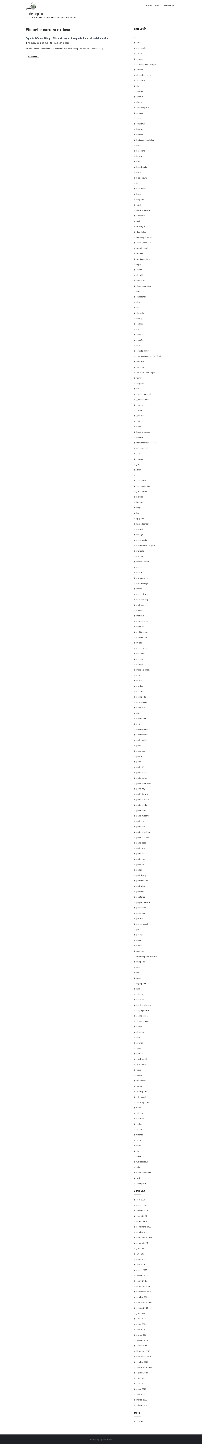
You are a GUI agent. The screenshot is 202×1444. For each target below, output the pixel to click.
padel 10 (140, 767)
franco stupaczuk (143, 394)
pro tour (140, 929)
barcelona (140, 150)
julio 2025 (140, 1248)
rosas (138, 978)
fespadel (140, 383)
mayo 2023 (141, 1389)
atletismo (140, 123)
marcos (139, 567)
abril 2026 (140, 1199)
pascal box (141, 907)
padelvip (140, 891)
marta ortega (142, 583)
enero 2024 (141, 1345)
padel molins (142, 810)
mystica (139, 686)
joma (138, 469)
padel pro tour (142, 837)
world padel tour (143, 1172)
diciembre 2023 (143, 1351)
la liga (138, 507)
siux (138, 1037)
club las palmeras (144, 237)
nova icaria (141, 718)
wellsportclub (142, 1161)
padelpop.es (34, 13)
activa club (141, 48)
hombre (139, 437)
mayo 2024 (141, 1324)
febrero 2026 (142, 1210)
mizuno (139, 659)
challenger (140, 226)
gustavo (140, 415)
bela (138, 161)
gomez (139, 405)
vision (138, 1145)
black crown (141, 177)
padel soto (141, 842)
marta (139, 572)
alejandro (140, 80)
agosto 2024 (142, 1308)
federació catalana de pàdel (148, 356)
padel (138, 761)
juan (138, 475)
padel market (142, 805)
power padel (142, 924)
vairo (138, 1107)
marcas (139, 556)
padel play (140, 821)
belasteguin (141, 167)
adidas (139, 53)
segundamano (142, 1021)
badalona (140, 134)
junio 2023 (141, 1383)
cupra (138, 264)
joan (138, 464)
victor (138, 1140)
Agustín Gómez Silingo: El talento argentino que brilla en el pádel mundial (67, 38)
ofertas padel (142, 729)
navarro (139, 691)
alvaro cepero (142, 107)
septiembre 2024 (144, 1302)
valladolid (140, 1118)
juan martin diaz (143, 486)
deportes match (143, 286)
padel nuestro (142, 815)
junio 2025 (141, 1253)
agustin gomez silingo (146, 64)
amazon (139, 113)
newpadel (140, 707)
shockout (140, 1032)
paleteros (140, 897)
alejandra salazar (143, 75)
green (139, 410)
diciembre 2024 (143, 1286)
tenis (138, 1070)
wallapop (140, 1156)
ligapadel (140, 518)
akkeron (139, 69)
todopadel (141, 1080)
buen (138, 194)
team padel (141, 1064)
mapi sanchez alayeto (145, 545)
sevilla (139, 1026)
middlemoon (141, 637)
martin (139, 588)
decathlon (140, 275)
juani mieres (141, 491)
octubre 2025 (142, 1232)
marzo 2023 (141, 1399)
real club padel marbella (146, 956)
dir (137, 307)
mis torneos (141, 648)
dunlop (139, 318)
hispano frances (143, 432)
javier (138, 453)
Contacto (169, 5)
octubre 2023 (142, 1362)
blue (138, 183)
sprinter (140, 1048)
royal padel (141, 983)
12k (138, 37)
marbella (140, 551)
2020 (138, 42)
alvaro (139, 102)
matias (139, 610)
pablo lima (140, 751)
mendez (140, 626)
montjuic (140, 664)
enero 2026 (141, 1216)
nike (138, 713)
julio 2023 (140, 1378)
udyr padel (141, 1097)
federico (140, 361)
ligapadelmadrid (143, 523)
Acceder (140, 1421)
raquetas (140, 951)
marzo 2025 (141, 1270)
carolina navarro (143, 210)
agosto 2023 (142, 1372)
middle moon (142, 632)
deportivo (140, 291)
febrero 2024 (142, 1340)
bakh (138, 145)
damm (139, 269)
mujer (139, 675)
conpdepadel (142, 248)
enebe (139, 329)
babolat (139, 129)
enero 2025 (141, 1280)
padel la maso (142, 799)
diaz (138, 302)
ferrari (139, 378)
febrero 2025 (142, 1275)
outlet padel (141, 740)
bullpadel (140, 199)
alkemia (139, 96)
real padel (140, 961)
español (139, 340)
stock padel (141, 1059)
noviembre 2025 (143, 1226)
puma (138, 940)
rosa (138, 972)
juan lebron (141, 480)
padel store (141, 848)
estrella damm (142, 350)
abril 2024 (140, 1329)
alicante (139, 91)
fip (137, 388)
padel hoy (140, 788)
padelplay (140, 886)
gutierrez (140, 421)
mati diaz (140, 605)
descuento (141, 296)
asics (138, 118)
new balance (141, 702)
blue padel (141, 188)
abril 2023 (140, 1394)
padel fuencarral (143, 783)
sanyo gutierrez (143, 1010)
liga (137, 513)
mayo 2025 (141, 1259)
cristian (139, 253)
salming (139, 994)
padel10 (140, 864)
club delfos (141, 232)
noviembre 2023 (143, 1356)
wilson (139, 1167)
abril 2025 (140, 1264)
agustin (139, 59)
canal (138, 205)
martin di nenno (143, 594)
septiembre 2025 (144, 1237)
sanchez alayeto (143, 1005)
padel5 (139, 869)
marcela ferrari (142, 561)
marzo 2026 (141, 1205)
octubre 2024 (142, 1297)
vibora (139, 1129)
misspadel (140, 653)
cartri (138, 221)
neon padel (141, 696)
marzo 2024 (141, 1335)
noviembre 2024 (143, 1291)
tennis (139, 1075)
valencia (139, 1113)
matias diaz (141, 615)
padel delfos (141, 778)
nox (138, 724)
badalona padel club (145, 140)
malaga (139, 534)
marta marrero (143, 578)
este (138, 345)
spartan (139, 1042)
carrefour (140, 215)
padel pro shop (143, 832)
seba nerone (142, 1015)
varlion (139, 1124)
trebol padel (141, 1091)
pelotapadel (141, 913)
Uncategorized (143, 1102)
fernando (140, 367)
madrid (139, 529)
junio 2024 (141, 1318)
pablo (138, 745)
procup (139, 934)
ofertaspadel (142, 734)
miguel (139, 642)
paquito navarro (143, 902)
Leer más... (33, 56)
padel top (140, 859)
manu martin (141, 540)
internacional (142, 448)
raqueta (139, 945)
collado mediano (143, 242)
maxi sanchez (142, 621)
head (138, 426)
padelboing (141, 875)
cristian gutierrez (144, 259)
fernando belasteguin (145, 372)
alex (138, 86)
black (138, 172)
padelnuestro (142, 880)
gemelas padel (142, 399)
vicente (139, 1134)
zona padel (141, 1183)
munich (139, 680)
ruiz (138, 988)
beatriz (139, 156)
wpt (138, 1178)
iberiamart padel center (146, 442)
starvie (139, 1053)
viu (137, 1151)
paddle (139, 756)
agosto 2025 (142, 1243)
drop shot (140, 313)
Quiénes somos (152, 5)
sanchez (140, 999)
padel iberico (142, 794)
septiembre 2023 (144, 1367)
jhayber (139, 459)
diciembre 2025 (143, 1221)
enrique (139, 334)
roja (138, 967)
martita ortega (142, 599)
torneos (140, 1086)
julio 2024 (140, 1313)
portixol (139, 918)
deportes (140, 280)
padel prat (141, 826)
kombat (139, 502)
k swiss (139, 496)
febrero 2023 (142, 1405)
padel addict (141, 772)
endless (139, 323)
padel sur (140, 853)
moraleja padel (143, 669)
